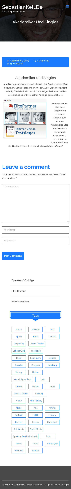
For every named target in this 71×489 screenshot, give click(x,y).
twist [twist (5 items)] (48, 436)
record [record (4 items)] (18, 422)
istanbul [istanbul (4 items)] (35, 386)
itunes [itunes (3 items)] (52, 386)
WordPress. (19, 485)
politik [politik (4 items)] (35, 415)
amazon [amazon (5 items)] (35, 329)
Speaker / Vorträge (23, 280)
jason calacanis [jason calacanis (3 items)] (20, 393)
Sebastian (18, 63)
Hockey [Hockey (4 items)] (18, 372)
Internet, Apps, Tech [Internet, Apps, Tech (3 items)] (22, 379)
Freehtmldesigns (61, 485)
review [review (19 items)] (35, 422)
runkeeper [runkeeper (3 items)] (52, 422)
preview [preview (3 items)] (52, 415)
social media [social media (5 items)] (36, 429)
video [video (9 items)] (35, 443)
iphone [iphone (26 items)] (19, 386)
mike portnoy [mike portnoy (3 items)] (36, 401)
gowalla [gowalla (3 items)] (19, 365)
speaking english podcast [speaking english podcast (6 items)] (25, 436)
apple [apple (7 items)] (19, 336)
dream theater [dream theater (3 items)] (37, 344)
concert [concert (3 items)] (52, 336)
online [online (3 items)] (52, 408)
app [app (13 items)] (52, 329)
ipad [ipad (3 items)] (42, 379)
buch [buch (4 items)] (35, 336)
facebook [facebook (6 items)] (35, 351)
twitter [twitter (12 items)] (19, 443)
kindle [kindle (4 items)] (19, 401)
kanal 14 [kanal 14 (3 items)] (39, 393)
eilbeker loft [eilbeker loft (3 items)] (19, 351)
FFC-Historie (19, 291)
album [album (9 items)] (19, 329)
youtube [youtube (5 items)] (35, 451)
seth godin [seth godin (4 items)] (19, 429)
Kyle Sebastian (20, 301)
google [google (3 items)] (52, 358)
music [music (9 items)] (18, 408)
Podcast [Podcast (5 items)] (18, 415)
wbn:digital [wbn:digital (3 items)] (52, 443)
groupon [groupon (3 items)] (35, 365)
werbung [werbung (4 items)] (18, 451)
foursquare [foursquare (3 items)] (35, 358)
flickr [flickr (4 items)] (18, 358)
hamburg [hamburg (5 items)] (52, 365)
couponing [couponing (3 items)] (19, 344)
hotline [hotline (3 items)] (35, 372)
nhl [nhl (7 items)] (35, 408)
